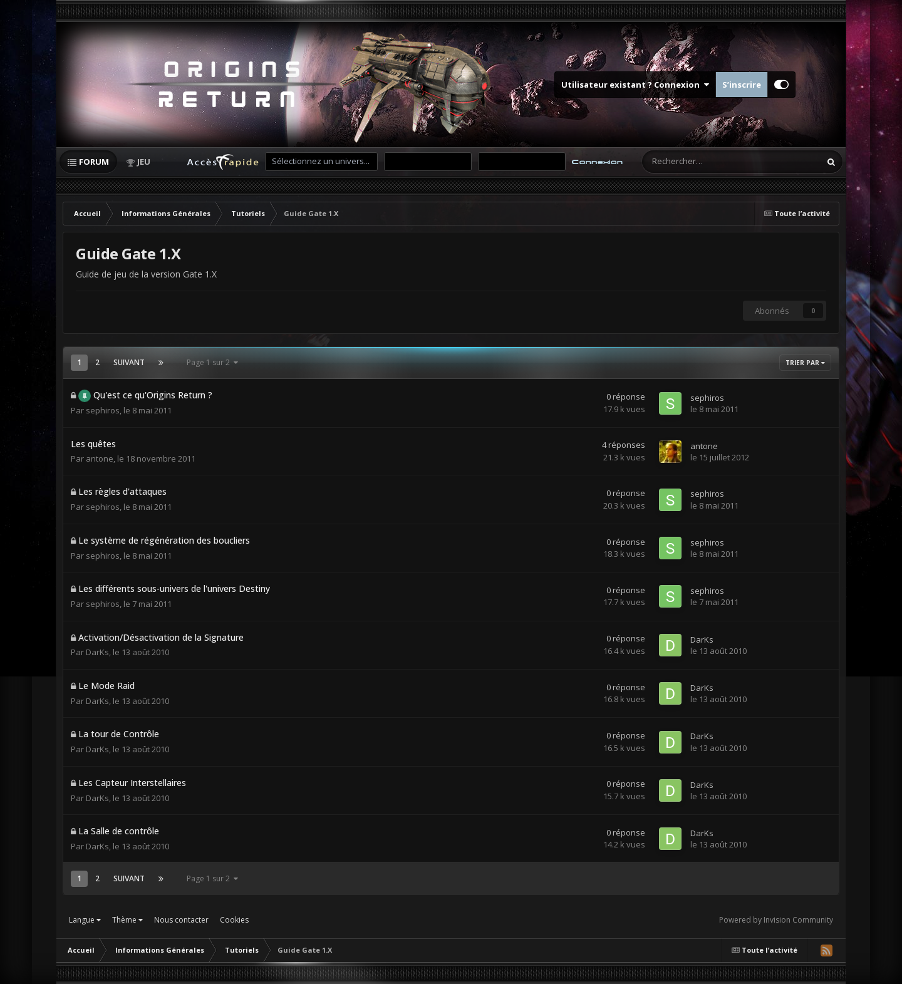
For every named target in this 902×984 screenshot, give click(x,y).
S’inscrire (741, 84)
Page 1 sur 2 (212, 362)
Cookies (234, 919)
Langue (85, 919)
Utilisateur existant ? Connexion (635, 84)
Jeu (143, 161)
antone (99, 458)
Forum (94, 161)
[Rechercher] (702, 161)
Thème (127, 919)
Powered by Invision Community (776, 919)
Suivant (129, 362)
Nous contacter (181, 919)
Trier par (805, 362)
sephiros (103, 410)
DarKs (97, 652)
